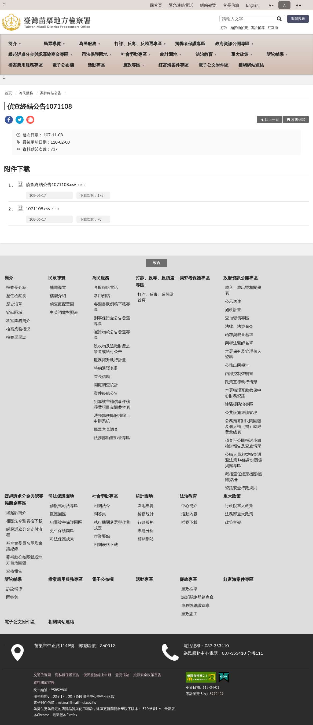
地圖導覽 (58, 287)
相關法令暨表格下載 (24, 520)
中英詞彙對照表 (64, 312)
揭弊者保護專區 (190, 43)
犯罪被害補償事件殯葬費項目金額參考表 (112, 404)
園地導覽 (146, 505)
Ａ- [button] (271, 5)
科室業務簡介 (18, 320)
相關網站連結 (251, 64)
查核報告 (14, 571)
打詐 (223, 27)
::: (4, 4)
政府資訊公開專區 (232, 43)
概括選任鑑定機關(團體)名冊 (243, 476)
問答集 (100, 513)
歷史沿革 (14, 303)
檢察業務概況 (18, 328)
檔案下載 (189, 522)
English (252, 5)
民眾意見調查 (106, 429)
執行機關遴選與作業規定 (112, 525)
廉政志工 (189, 613)
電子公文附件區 (213, 64)
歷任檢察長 (16, 295)
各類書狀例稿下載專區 (112, 306)
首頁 (8, 93)
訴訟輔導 (258, 27)
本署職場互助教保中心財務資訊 (243, 393)
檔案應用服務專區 (25, 64)
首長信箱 (231, 5)
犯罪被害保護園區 (66, 522)
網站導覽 (208, 5)
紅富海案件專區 (174, 64)
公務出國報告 (237, 365)
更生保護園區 (62, 530)
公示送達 (233, 301)
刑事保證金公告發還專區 (112, 320)
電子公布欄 (63, 64)
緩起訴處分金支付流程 (24, 532)
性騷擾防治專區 (239, 404)
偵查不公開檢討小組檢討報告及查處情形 (243, 443)
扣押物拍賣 (239, 27)
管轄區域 (14, 312)
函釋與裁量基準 (239, 334)
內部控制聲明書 (239, 373)
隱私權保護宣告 (67, 675)
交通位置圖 (42, 675)
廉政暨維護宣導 (195, 605)
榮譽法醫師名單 (239, 342)
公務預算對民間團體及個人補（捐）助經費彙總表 (243, 426)
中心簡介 (189, 505)
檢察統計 (146, 513)
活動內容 (189, 513)
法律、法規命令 (239, 326)
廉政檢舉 (189, 588)
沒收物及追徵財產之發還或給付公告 (112, 348)
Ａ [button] (284, 5)
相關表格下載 (106, 544)
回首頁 (156, 5)
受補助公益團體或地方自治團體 (24, 560)
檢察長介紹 (16, 287)
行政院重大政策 (239, 505)
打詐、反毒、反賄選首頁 (156, 297)
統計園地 (168, 54)
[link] (9, 120)
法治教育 (204, 54)
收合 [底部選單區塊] (156, 262)
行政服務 (146, 522)
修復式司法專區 (64, 505)
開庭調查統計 (106, 384)
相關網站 (146, 538)
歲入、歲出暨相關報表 (243, 290)
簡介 (12, 43)
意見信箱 (122, 675)
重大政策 (239, 54)
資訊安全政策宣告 (147, 675)
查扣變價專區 (237, 317)
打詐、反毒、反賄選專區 (138, 43)
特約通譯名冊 (106, 368)
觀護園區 (58, 513)
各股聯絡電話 (106, 287)
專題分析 (146, 530)
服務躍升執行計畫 (110, 359)
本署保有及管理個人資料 (243, 354)
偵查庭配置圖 (62, 303)
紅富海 (273, 27)
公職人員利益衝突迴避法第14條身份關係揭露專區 (243, 460)
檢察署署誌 (16, 337)
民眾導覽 (52, 43)
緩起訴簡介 (16, 512)
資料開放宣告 (44, 682)
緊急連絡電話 (181, 5)
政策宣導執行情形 (241, 381)
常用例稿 (102, 295)
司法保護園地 (95, 54)
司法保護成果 (62, 538)
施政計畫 (233, 309)
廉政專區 (131, 64)
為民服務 (87, 43)
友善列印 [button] (298, 119)
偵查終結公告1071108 (39, 106)
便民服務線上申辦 (97, 675)
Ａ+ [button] (298, 5)
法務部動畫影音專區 (112, 437)
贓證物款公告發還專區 (112, 334)
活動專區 (96, 64)
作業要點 (102, 536)
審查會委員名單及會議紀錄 (24, 546)
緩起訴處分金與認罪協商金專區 (38, 54)
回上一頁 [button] (272, 119)
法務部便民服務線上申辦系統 (112, 418)
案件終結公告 (50, 93)
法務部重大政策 (239, 513)
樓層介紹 (58, 295)
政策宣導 (233, 522)
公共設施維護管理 (241, 412)
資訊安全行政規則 (241, 487)
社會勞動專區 (134, 54)
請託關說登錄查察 (197, 597)
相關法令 (102, 505)
